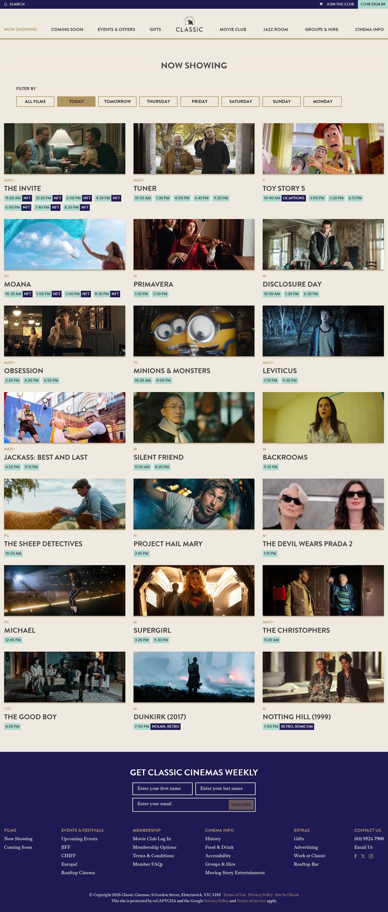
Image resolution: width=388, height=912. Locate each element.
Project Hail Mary (168, 544)
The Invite (22, 188)
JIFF (66, 847)
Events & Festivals (82, 830)
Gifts (155, 29)
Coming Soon (67, 29)
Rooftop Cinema (78, 873)
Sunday (282, 101)
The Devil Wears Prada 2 (307, 544)
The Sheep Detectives (43, 544)
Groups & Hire (321, 29)
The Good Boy (30, 717)
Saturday (240, 101)
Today (76, 101)
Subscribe (241, 805)
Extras (302, 830)
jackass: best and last (46, 457)
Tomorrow (117, 101)
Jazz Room (275, 29)
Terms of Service (251, 901)
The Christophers (296, 630)
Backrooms (285, 457)
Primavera (153, 284)
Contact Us (367, 830)
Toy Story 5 (284, 188)
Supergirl (152, 630)
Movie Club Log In (152, 839)
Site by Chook (287, 895)
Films (10, 830)
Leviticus (280, 371)
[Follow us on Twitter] (363, 857)
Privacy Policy (260, 895)
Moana (17, 284)
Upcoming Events (79, 839)
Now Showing (20, 29)
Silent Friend (159, 457)
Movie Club (233, 29)
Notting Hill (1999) (297, 717)
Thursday (158, 101)
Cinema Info (369, 29)
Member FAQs (148, 864)
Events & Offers (116, 29)
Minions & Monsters (172, 371)
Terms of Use (234, 895)
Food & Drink (219, 847)
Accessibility (218, 856)
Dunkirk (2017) (160, 717)
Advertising (306, 847)
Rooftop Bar (306, 864)
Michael (19, 630)
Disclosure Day (292, 284)
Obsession (23, 371)
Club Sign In (373, 4)
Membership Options (154, 847)
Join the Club (340, 4)
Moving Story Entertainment (235, 873)
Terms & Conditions (153, 856)
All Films (35, 101)
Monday (322, 101)
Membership (147, 830)
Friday (199, 101)
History (213, 839)
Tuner (145, 188)
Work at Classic (310, 856)
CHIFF (68, 856)
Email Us (363, 847)
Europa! (69, 864)
